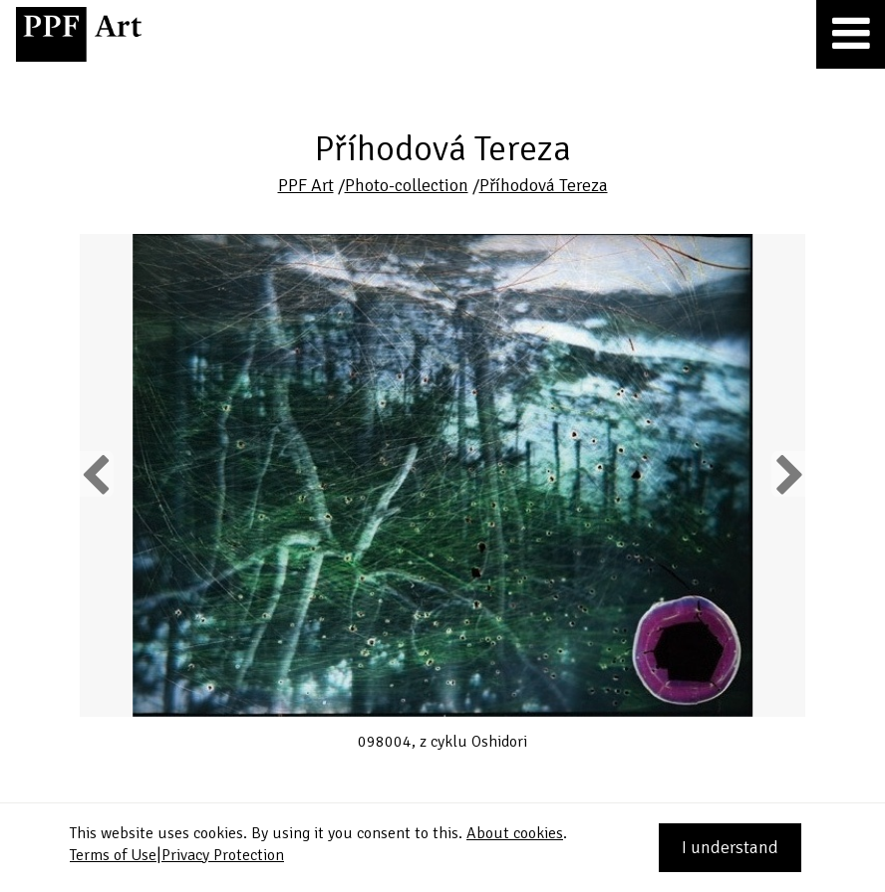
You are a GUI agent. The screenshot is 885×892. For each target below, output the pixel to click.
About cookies (514, 833)
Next (787, 474)
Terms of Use (113, 855)
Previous (97, 474)
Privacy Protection (222, 855)
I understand (730, 847)
